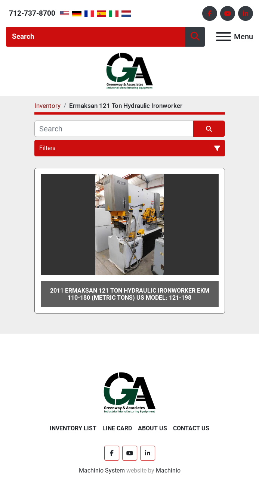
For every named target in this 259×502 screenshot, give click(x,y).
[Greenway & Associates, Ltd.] (129, 392)
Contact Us (191, 428)
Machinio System (102, 470)
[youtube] (227, 13)
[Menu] (223, 36)
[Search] (95, 37)
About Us (152, 428)
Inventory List (73, 428)
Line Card (117, 428)
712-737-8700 (32, 13)
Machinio (168, 470)
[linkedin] (245, 13)
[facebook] (209, 13)
